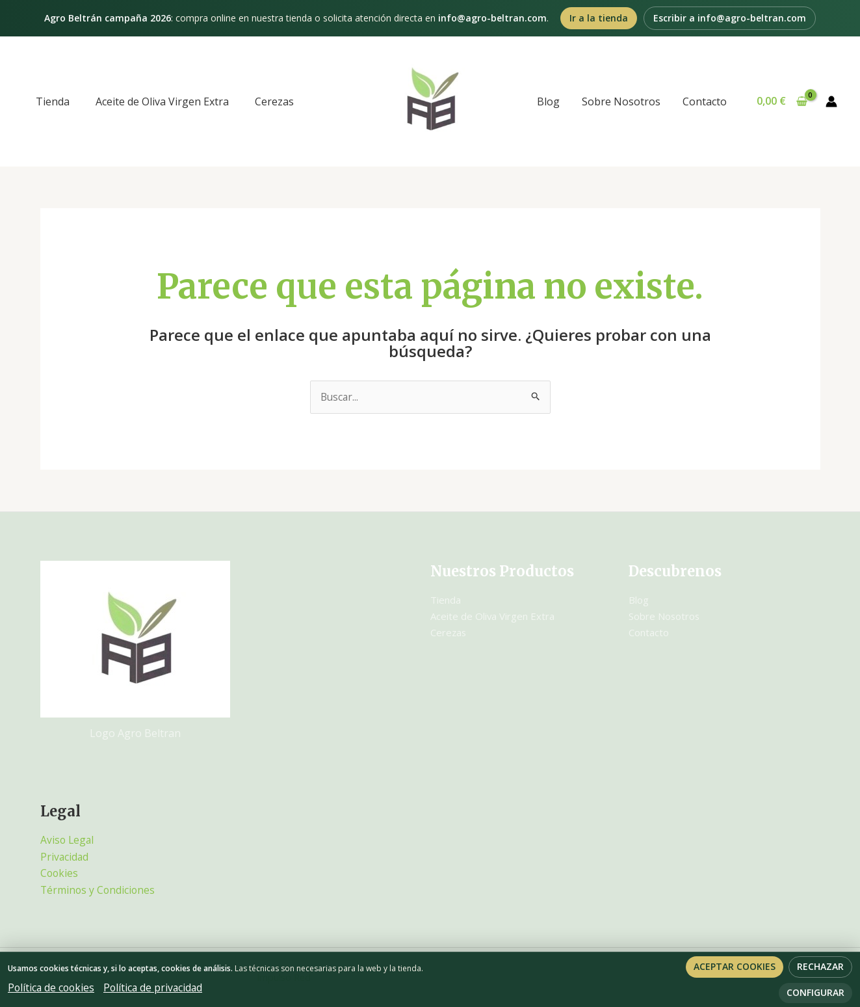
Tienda (53, 101)
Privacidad (65, 857)
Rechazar (820, 966)
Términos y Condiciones (98, 890)
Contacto (705, 101)
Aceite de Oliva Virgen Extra (162, 101)
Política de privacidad (156, 987)
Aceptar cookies (734, 966)
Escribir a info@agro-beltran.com (729, 18)
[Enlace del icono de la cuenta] (831, 101)
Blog (551, 101)
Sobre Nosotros (623, 101)
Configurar (815, 992)
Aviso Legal (68, 840)
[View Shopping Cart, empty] (782, 101)
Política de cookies (52, 987)
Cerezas (274, 101)
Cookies (59, 873)
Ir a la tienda (598, 18)
